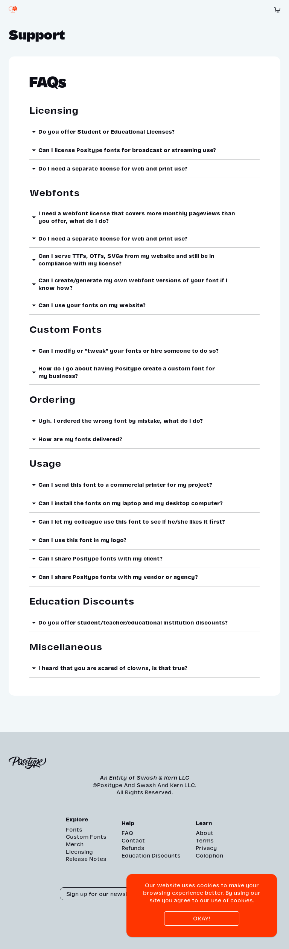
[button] (144, 132)
